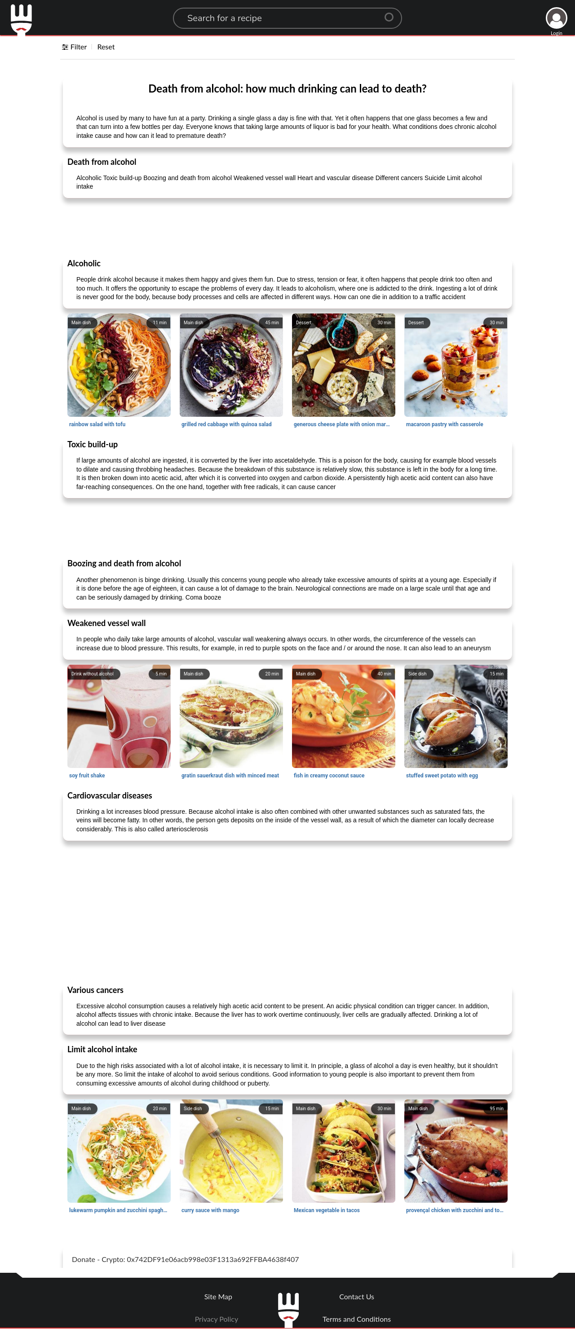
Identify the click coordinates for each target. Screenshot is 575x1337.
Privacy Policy (217, 1319)
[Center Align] (392, 13)
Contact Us (356, 1296)
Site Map (218, 1296)
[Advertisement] (287, 227)
